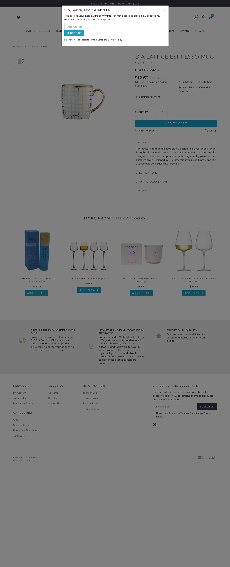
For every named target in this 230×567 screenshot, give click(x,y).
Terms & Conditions (98, 40)
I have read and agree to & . (93, 40)
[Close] (165, 10)
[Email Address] (90, 26)
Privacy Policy (116, 40)
